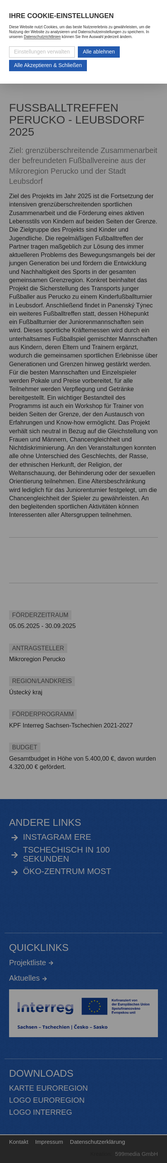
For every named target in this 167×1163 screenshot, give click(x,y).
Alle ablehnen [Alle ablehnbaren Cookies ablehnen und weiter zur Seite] (99, 52)
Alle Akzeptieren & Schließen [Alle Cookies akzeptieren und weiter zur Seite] (48, 65)
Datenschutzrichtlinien (42, 37)
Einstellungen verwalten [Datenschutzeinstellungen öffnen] (42, 52)
